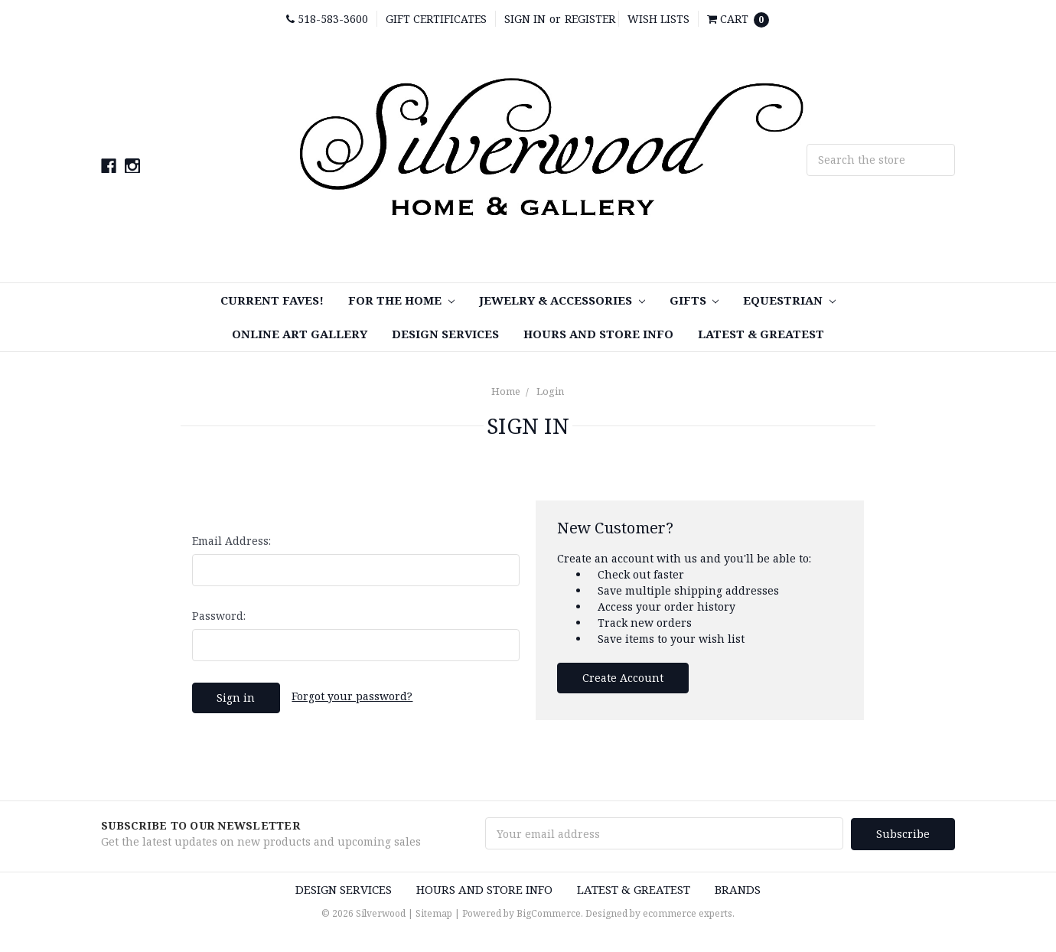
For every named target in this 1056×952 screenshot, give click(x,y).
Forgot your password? (352, 696)
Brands (738, 888)
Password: (219, 615)
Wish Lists (658, 18)
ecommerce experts (687, 912)
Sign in (525, 18)
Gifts (694, 300)
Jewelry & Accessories (562, 300)
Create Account (622, 677)
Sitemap (434, 912)
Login (550, 391)
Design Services (445, 333)
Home (505, 391)
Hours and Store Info (598, 333)
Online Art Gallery (299, 333)
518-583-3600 (327, 18)
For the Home (401, 300)
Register (590, 18)
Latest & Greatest (761, 333)
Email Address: (231, 540)
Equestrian (789, 300)
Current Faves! (272, 300)
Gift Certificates (436, 18)
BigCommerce (549, 912)
